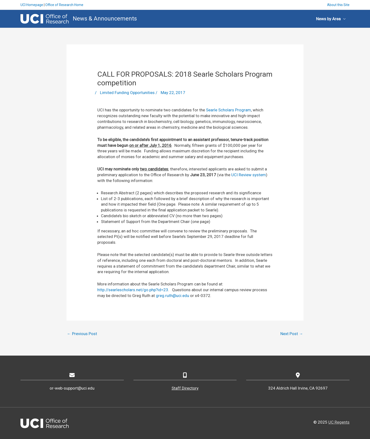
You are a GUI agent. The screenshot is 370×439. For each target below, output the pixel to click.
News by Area (328, 18)
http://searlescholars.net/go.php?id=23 (132, 289)
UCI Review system (248, 174)
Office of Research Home (64, 5)
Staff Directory (185, 388)
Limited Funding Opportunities (127, 92)
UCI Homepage (31, 5)
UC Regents (339, 422)
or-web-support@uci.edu (72, 388)
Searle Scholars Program (228, 110)
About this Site (338, 5)
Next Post (291, 333)
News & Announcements (105, 18)
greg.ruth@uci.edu (172, 295)
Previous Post (82, 333)
